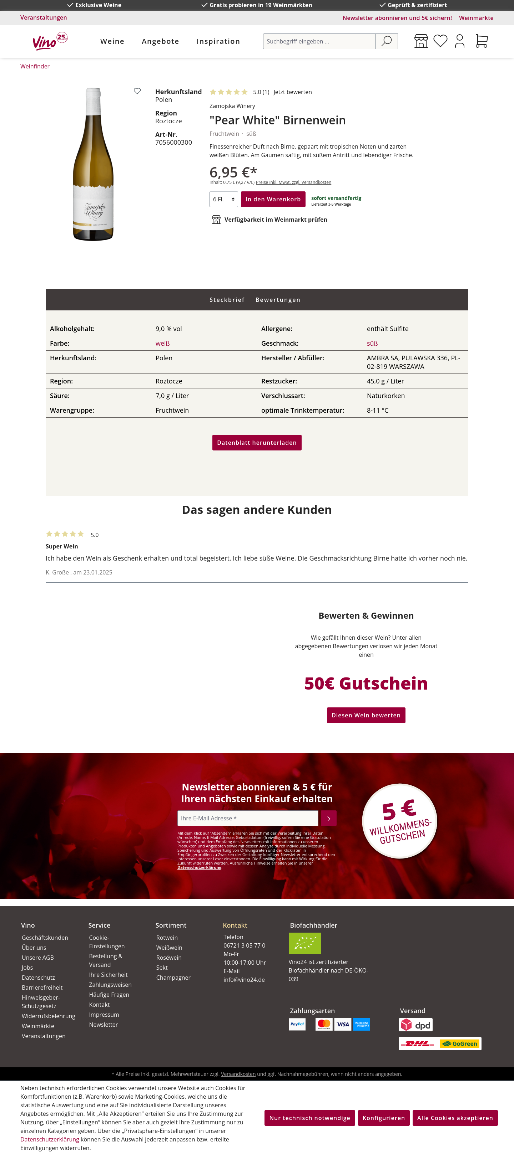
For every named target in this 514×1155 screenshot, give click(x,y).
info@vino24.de (244, 980)
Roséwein (169, 957)
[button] (247, 919)
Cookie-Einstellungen (107, 942)
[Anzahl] (224, 199)
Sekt (162, 967)
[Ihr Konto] (459, 41)
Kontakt (99, 1005)
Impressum (104, 1015)
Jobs (27, 967)
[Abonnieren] (329, 818)
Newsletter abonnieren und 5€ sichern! (397, 18)
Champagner (173, 977)
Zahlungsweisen (110, 985)
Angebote (160, 41)
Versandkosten (238, 1074)
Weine (112, 41)
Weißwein (169, 948)
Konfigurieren (384, 1118)
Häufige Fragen (109, 995)
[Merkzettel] (440, 41)
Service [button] (99, 925)
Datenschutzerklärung (199, 867)
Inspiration (219, 41)
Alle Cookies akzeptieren (455, 1118)
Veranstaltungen (43, 17)
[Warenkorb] (482, 41)
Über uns (34, 948)
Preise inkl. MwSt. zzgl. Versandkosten (293, 182)
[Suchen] (386, 41)
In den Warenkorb (273, 199)
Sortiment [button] (171, 925)
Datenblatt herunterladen (257, 443)
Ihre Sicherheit (108, 975)
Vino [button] (28, 925)
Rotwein (167, 938)
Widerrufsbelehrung (47, 1016)
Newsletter (103, 1024)
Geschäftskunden (45, 938)
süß (372, 343)
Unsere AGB (38, 957)
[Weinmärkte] (421, 41)
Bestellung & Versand (105, 960)
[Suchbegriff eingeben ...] (319, 41)
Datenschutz (38, 977)
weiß (163, 343)
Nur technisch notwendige (309, 1118)
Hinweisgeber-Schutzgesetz (41, 1002)
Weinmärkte (476, 18)
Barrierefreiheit (42, 987)
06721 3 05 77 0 (244, 945)
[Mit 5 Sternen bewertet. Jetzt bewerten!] (262, 92)
